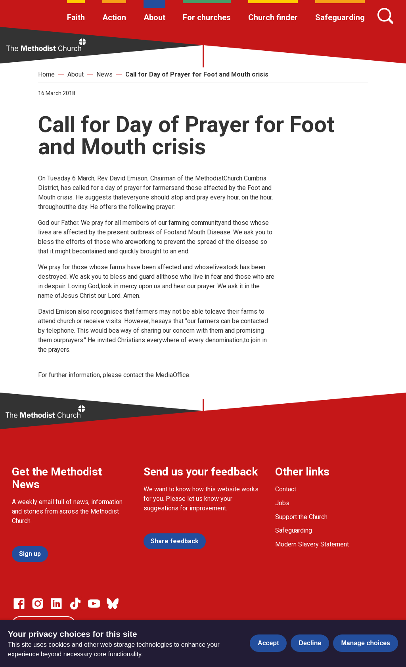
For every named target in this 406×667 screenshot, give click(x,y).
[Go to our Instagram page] (38, 603)
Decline (310, 643)
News (104, 74)
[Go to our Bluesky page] (112, 603)
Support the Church (301, 517)
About (154, 17)
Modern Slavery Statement (312, 544)
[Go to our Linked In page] (56, 603)
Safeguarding (340, 17)
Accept (268, 643)
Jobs (282, 503)
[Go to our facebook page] (19, 603)
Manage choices (365, 643)
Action (114, 17)
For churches (207, 17)
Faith (76, 17)
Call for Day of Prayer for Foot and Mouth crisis (196, 74)
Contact (285, 489)
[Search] (385, 16)
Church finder (273, 17)
